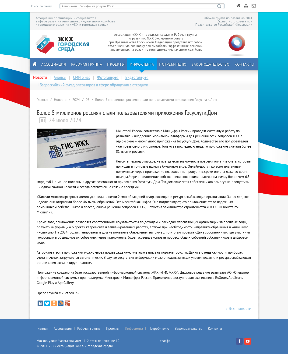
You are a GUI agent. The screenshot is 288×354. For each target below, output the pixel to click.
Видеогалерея (136, 77)
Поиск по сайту (41, 6)
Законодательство (210, 64)
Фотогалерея (108, 77)
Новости (60, 99)
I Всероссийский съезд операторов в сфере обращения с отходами (93, 85)
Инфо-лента (142, 64)
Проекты (116, 64)
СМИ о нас (81, 77)
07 (87, 99)
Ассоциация (53, 64)
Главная (42, 99)
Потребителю (172, 64)
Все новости (240, 308)
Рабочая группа (86, 64)
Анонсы (60, 77)
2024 (76, 99)
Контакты (244, 64)
